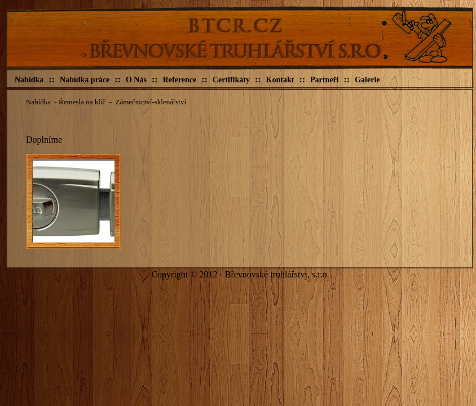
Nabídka (29, 80)
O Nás (136, 80)
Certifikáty (231, 80)
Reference (180, 80)
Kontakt (280, 80)
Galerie (367, 80)
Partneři (324, 80)
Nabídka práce (84, 80)
